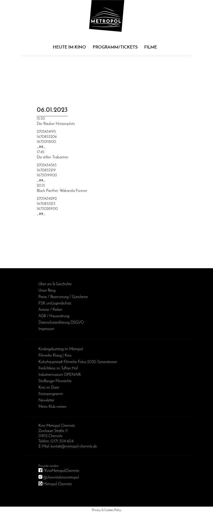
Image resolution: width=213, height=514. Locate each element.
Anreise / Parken (50, 310)
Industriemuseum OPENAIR (59, 375)
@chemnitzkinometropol (61, 478)
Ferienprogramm (50, 394)
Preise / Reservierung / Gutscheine (63, 297)
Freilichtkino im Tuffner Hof (58, 368)
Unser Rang (46, 291)
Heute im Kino (69, 47)
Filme (150, 47)
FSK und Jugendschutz (54, 303)
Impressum (46, 329)
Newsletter (46, 400)
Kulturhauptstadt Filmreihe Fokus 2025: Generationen (77, 362)
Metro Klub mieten (52, 407)
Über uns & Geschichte (54, 284)
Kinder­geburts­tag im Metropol (60, 349)
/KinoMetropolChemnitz (61, 471)
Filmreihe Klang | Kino (54, 356)
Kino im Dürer (48, 388)
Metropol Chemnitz (57, 484)
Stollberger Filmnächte (54, 381)
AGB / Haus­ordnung (53, 316)
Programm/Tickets (115, 47)
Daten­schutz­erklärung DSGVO (61, 323)
